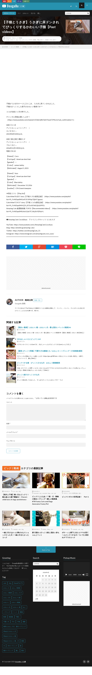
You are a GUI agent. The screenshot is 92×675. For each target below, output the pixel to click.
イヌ (14, 1)
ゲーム (19, 1)
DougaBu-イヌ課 (21, 670)
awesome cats (37, 493)
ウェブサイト (10, 441)
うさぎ (7, 39)
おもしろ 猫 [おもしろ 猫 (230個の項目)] (16, 606)
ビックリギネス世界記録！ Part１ (75, 498)
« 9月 (36, 607)
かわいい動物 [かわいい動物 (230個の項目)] (16, 611)
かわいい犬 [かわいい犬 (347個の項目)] (6, 616)
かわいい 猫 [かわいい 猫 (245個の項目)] (16, 616)
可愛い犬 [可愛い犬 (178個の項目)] (6, 630)
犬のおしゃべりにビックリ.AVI (29, 339)
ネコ (9, 1)
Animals (15, 533)
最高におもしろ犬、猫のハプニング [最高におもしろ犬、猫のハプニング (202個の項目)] (14, 635)
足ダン (55, 39)
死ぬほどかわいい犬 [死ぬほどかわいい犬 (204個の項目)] (9, 640)
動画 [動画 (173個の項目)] (4, 625)
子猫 (38, 39)
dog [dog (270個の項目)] (10, 592)
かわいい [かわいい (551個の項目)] (6, 611)
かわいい (26, 13)
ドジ (19, 13)
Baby (48, 533)
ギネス (66, 493)
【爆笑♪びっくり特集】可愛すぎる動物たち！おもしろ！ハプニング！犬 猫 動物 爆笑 (49, 351)
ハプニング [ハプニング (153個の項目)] (6, 620)
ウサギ (30, 39)
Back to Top (46, 558)
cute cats (53, 493)
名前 (8, 423)
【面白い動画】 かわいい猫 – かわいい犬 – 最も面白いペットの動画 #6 (44, 327)
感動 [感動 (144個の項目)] (24, 630)
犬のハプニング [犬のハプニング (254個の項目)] (12, 654)
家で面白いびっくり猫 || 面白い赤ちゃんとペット (45, 538)
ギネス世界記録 (73, 493)
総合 (4, 1)
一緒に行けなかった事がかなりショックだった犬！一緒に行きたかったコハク (15, 540)
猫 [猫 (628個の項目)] (20, 654)
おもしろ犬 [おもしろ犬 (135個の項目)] (6, 606)
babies (44, 533)
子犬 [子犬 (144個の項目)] (13, 630)
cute (17, 491)
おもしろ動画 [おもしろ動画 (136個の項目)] (7, 601)
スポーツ (26, 1)
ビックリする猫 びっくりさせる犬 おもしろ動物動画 (38, 363)
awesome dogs (46, 493)
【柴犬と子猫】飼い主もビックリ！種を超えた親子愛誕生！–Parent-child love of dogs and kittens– (15, 499)
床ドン (42, 39)
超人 (80, 493)
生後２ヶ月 (48, 39)
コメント (9, 402)
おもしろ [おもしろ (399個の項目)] (6, 596)
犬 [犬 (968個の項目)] (4, 654)
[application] (76, 578)
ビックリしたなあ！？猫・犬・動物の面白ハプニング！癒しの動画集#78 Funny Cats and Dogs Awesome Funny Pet (45, 502)
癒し (39, 13)
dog (20, 491)
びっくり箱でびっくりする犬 (28, 375)
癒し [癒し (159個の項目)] (17, 659)
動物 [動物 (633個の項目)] (21, 620)
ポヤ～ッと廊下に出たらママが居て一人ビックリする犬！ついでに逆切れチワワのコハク (75, 541)
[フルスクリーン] (87, 583)
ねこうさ (18, 39)
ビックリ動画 (18, 38)
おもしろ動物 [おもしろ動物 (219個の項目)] (16, 596)
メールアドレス (12, 432)
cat (14, 491)
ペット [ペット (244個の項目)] (15, 620)
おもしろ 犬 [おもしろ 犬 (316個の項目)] (18, 601)
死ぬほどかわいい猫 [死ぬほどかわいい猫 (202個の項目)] (9, 644)
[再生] (66, 583)
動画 (34, 39)
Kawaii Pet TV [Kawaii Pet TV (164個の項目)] (18, 592)
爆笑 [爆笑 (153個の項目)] (22, 649)
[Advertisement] (25, 271)
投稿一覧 (37, 300)
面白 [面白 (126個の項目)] (22, 659)
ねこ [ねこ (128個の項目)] (24, 616)
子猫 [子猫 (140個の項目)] (18, 630)
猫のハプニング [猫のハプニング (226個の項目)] (8, 659)
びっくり (25, 39)
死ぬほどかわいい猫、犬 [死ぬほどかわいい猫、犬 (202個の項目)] (11, 649)
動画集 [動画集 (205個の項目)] (11, 625)
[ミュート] (83, 583)
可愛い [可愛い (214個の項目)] (18, 625)
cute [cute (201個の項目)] (4, 592)
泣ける (33, 13)
